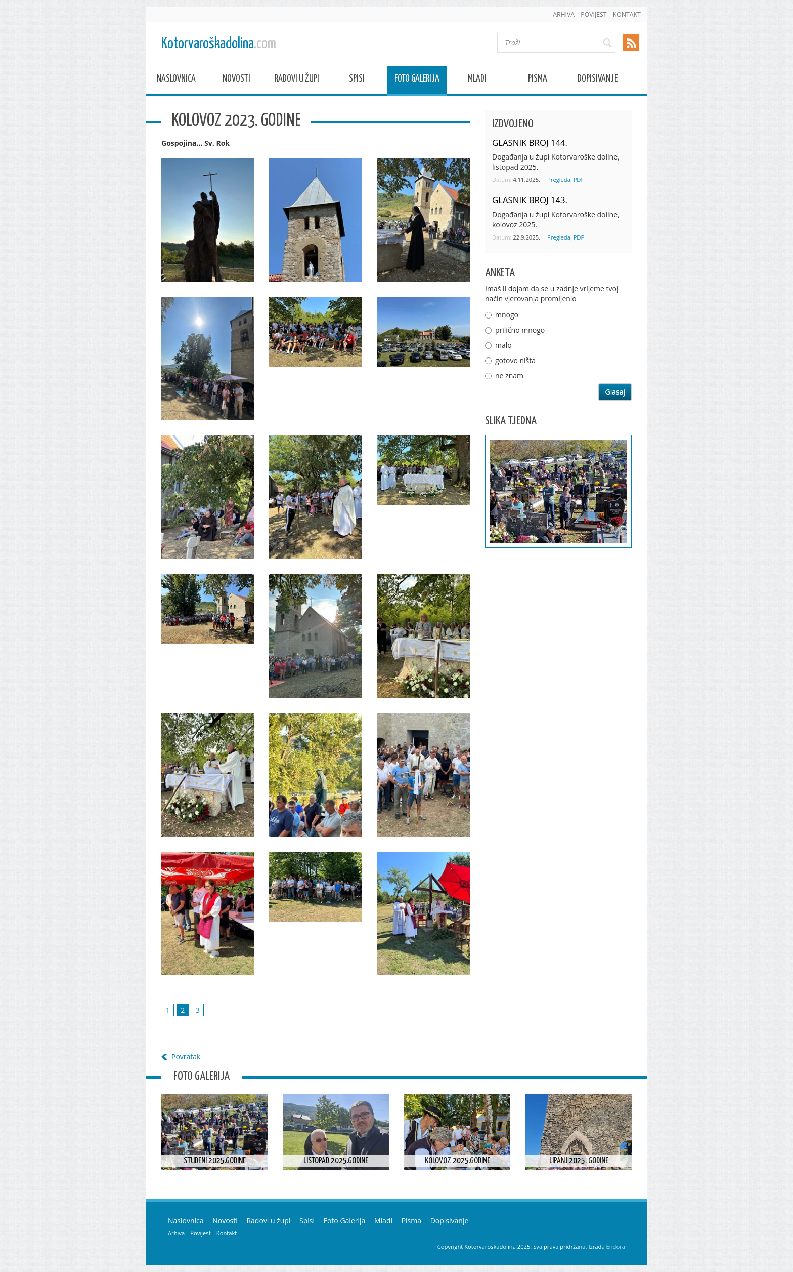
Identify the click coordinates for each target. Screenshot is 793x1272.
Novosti (236, 80)
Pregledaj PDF (565, 179)
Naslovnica (176, 80)
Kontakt (627, 14)
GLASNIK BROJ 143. (529, 200)
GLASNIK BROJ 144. (529, 142)
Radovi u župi (297, 80)
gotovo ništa (515, 360)
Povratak (185, 1056)
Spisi (357, 80)
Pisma (537, 80)
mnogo (506, 315)
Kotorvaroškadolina (218, 43)
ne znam (509, 375)
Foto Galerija (416, 80)
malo (503, 345)
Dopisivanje (598, 80)
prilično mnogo (520, 330)
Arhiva (564, 14)
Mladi (477, 80)
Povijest (593, 14)
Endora (615, 1246)
